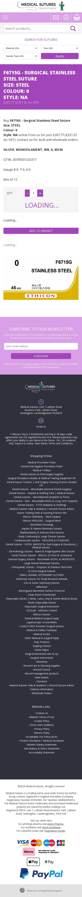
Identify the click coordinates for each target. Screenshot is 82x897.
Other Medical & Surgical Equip (42, 638)
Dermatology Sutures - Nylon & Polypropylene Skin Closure (42, 551)
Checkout (42, 681)
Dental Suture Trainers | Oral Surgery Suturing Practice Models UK (42, 483)
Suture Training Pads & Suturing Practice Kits (42, 512)
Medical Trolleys (42, 470)
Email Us (41, 426)
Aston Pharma (55, 824)
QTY (9, 193)
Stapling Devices (42, 646)
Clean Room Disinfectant (42, 594)
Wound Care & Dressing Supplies (42, 665)
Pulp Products (42, 642)
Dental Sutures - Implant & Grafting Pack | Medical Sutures (42, 493)
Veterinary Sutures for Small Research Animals (41, 579)
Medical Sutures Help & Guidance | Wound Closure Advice (42, 508)
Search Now (73, 28)
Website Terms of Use (41, 717)
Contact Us (42, 713)
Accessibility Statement (42, 752)
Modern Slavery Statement (42, 744)
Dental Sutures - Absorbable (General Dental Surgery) (41, 489)
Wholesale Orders (42, 693)
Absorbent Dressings (41, 524)
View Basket (42, 677)
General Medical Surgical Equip (42, 618)
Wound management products (42, 673)
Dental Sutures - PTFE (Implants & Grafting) (41, 505)
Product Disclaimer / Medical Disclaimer (42, 740)
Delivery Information (41, 689)
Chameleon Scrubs (54, 830)
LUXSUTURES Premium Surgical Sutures (42, 626)
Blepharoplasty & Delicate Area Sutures (42, 532)
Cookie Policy (41, 721)
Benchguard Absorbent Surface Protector (42, 590)
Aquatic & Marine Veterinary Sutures (42, 528)
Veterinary (41, 661)
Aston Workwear (51, 827)
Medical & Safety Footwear (42, 630)
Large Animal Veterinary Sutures (42, 563)
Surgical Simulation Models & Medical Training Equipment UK (42, 478)
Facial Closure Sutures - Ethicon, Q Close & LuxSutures (41, 555)
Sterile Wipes (42, 649)
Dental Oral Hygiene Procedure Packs (42, 466)
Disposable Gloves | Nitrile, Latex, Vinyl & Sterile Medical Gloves (42, 598)
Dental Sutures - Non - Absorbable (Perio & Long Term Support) (42, 501)
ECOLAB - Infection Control (42, 610)
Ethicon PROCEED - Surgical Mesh (42, 520)
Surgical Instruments (42, 657)
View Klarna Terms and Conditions (54, 443)
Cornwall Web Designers (49, 890)
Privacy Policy (41, 728)
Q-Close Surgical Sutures (41, 571)
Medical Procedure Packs (42, 462)
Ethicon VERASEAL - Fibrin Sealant (42, 516)
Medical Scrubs (41, 634)
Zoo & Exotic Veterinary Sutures (42, 582)
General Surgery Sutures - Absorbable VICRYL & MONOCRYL (41, 559)
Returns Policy (42, 732)
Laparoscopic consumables (42, 622)
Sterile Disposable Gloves (42, 602)
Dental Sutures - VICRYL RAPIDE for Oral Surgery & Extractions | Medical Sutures (42, 546)
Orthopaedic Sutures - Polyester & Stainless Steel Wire (42, 567)
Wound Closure (41, 669)
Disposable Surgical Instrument (42, 606)
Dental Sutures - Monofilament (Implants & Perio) (41, 497)
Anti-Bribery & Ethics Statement (41, 748)
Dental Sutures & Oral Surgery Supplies (41, 474)
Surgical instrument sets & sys (41, 653)
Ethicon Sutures (41, 614)
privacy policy (32, 363)
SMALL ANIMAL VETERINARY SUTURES (42, 575)
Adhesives (41, 586)
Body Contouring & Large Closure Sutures (42, 536)
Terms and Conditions (42, 725)
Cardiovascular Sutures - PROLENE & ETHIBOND (42, 540)
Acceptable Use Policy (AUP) (41, 736)
